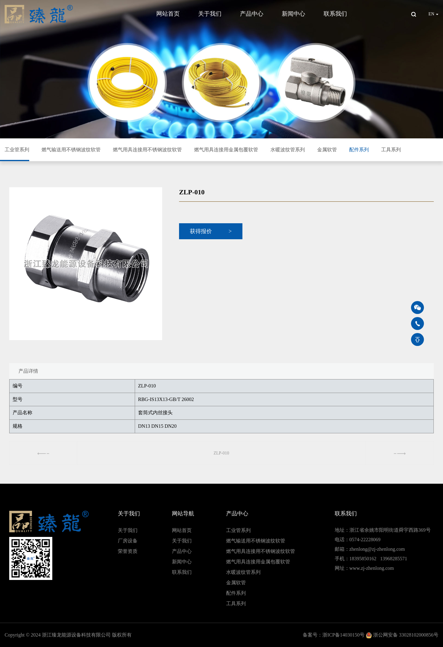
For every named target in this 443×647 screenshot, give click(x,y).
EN (433, 14)
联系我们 (335, 13)
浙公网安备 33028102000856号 (405, 634)
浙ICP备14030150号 (343, 634)
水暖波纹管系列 (287, 149)
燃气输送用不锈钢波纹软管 (71, 149)
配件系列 (359, 149)
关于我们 (210, 13)
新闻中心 (293, 13)
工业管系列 (17, 149)
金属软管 (327, 149)
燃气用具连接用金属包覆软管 (226, 149)
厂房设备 (128, 540)
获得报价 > (211, 231)
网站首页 (168, 13)
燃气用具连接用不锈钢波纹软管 (147, 149)
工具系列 (391, 149)
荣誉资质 (128, 551)
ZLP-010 (221, 453)
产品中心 (251, 13)
